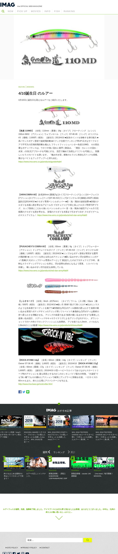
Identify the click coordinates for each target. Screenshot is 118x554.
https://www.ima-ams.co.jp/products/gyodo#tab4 (40, 162)
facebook (19, 391)
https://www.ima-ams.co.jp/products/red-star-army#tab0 (62, 215)
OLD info (21, 87)
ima (110, 549)
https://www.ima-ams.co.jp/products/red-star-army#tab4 (43, 271)
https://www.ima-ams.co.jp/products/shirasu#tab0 (60, 325)
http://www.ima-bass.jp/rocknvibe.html (35, 384)
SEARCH (3, 11)
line (27, 391)
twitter (23, 392)
